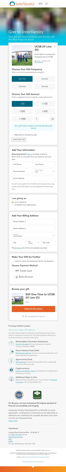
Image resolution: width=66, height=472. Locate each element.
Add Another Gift (19, 139)
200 (22, 111)
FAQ (10, 439)
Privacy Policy (25, 461)
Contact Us (41, 461)
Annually (45, 86)
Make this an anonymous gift (25, 135)
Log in (40, 4)
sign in (19, 248)
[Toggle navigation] (46, 4)
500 (45, 111)
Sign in (29, 154)
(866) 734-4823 (16, 435)
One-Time (22, 79)
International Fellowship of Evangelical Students (37, 457)
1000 (22, 119)
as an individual (20, 202)
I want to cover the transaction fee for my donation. (34, 261)
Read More (39, 62)
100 (45, 104)
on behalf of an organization (25, 205)
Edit (27, 302)
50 (22, 104)
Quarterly (22, 86)
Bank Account (26, 277)
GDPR (10, 441)
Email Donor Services (15, 437)
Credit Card (26, 271)
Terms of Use (33, 461)
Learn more (12, 421)
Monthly (45, 79)
